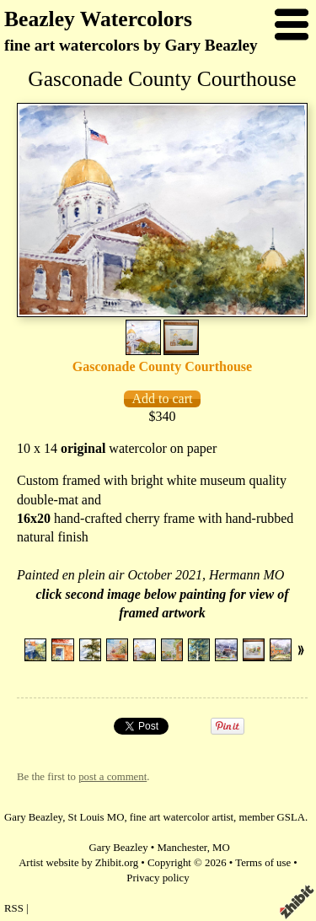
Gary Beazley (118, 848)
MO (221, 848)
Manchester (181, 848)
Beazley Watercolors (98, 19)
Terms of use (263, 863)
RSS (14, 908)
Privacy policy (157, 878)
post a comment (112, 777)
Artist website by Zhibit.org (78, 863)
